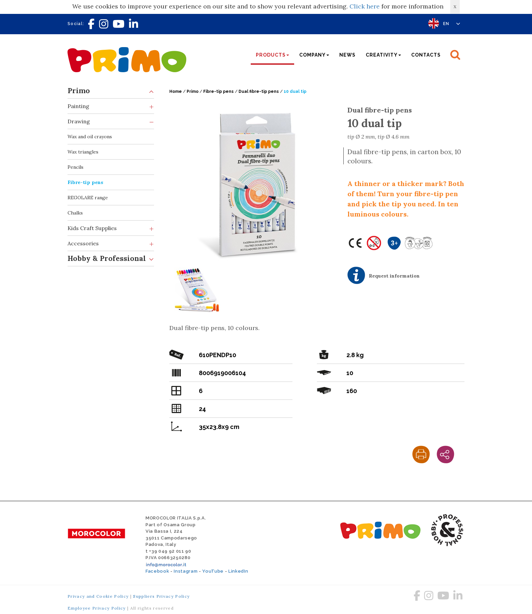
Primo (111, 91)
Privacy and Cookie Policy (98, 596)
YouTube (213, 571)
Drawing (111, 121)
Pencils (75, 167)
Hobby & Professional (111, 258)
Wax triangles (83, 152)
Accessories (111, 243)
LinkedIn (238, 571)
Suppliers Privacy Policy (161, 596)
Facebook (157, 571)
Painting (111, 106)
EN (451, 23)
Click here (364, 6)
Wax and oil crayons (90, 137)
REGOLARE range (88, 198)
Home (175, 91)
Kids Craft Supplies (111, 228)
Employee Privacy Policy (97, 608)
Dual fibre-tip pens (259, 91)
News (347, 55)
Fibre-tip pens (85, 182)
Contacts (426, 55)
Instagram (185, 571)
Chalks (75, 213)
